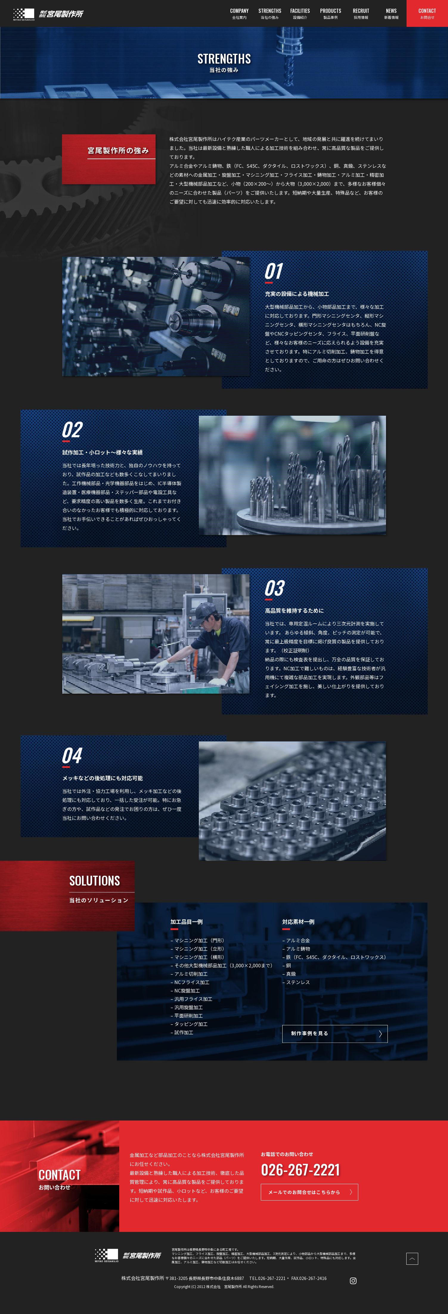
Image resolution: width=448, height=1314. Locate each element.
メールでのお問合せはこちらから (310, 1192)
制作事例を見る (310, 1033)
